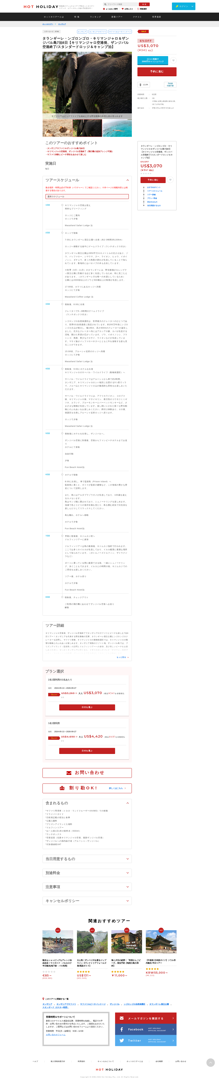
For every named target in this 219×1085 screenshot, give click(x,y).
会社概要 (159, 1061)
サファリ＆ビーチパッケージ (120, 32)
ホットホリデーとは (54, 17)
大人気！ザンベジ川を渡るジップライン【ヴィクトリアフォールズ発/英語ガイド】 (91, 963)
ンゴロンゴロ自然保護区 (134, 1004)
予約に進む (157, 71)
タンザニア (62, 24)
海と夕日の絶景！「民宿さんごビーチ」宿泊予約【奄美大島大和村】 (126, 963)
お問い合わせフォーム (56, 1035)
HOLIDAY (41, 6)
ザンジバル (115, 1004)
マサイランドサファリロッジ (163, 108)
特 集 (77, 17)
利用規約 (81, 1061)
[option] (87, 85)
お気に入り (129, 9)
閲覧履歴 (143, 9)
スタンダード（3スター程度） (55, 1007)
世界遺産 (156, 17)
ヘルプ (35, 1061)
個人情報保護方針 (58, 1061)
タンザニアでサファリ (97, 32)
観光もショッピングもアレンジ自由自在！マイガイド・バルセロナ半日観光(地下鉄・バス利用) (57, 963)
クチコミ (137, 17)
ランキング (95, 17)
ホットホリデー (47, 24)
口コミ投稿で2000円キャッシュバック (153, 60)
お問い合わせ (90, 772)
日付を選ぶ (87, 707)
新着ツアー (117, 17)
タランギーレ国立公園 (159, 1004)
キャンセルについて (106, 1061)
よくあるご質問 (112, 9)
